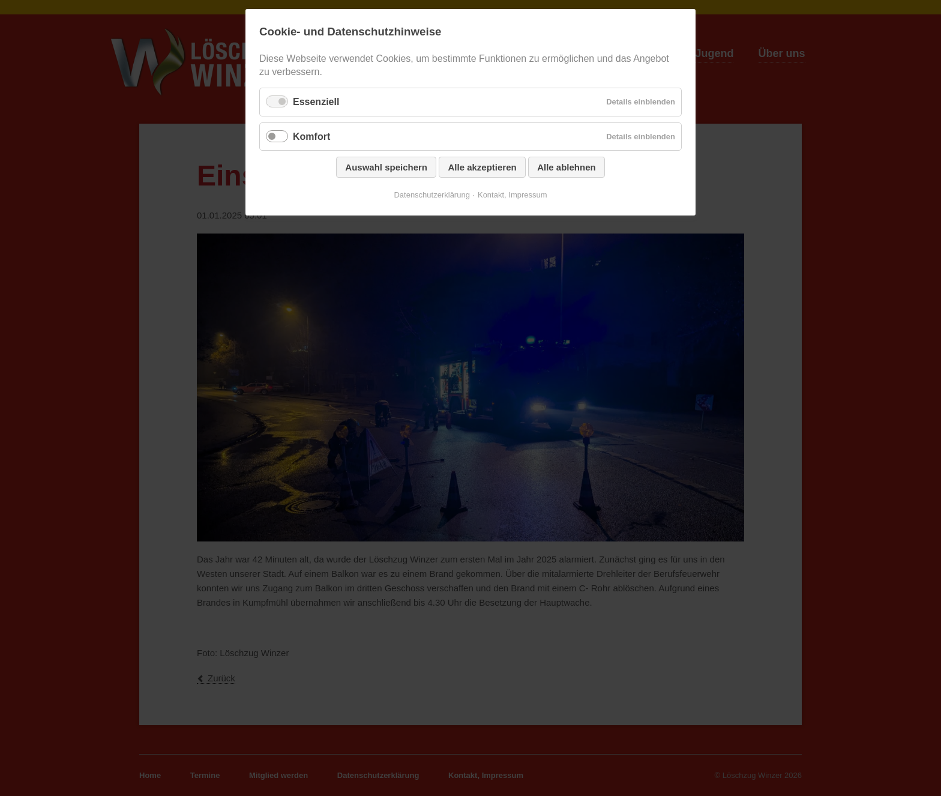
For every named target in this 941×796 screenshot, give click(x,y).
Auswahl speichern (386, 167)
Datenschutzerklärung (431, 194)
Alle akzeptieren (482, 167)
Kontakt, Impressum (512, 194)
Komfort (311, 136)
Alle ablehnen (566, 167)
